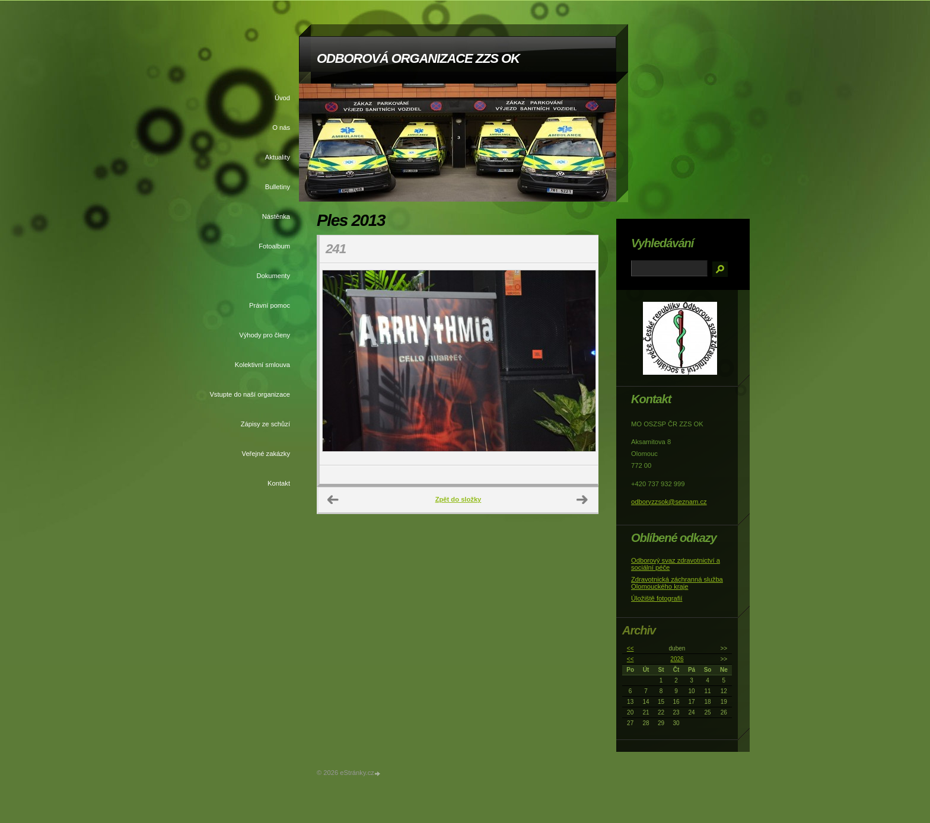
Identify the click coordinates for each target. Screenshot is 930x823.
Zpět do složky (458, 499)
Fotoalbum (274, 246)
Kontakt (278, 483)
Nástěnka (276, 216)
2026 (676, 659)
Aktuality (277, 157)
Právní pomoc (269, 305)
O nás (281, 127)
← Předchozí (333, 500)
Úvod (282, 97)
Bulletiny (277, 186)
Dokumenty (273, 275)
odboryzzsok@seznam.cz (669, 501)
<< (630, 648)
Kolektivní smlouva (262, 364)
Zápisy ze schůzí (265, 424)
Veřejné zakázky (266, 453)
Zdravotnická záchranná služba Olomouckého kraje (677, 583)
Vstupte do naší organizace (249, 394)
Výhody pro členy (264, 335)
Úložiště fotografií (656, 598)
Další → (582, 500)
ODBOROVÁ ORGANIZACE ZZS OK (418, 58)
